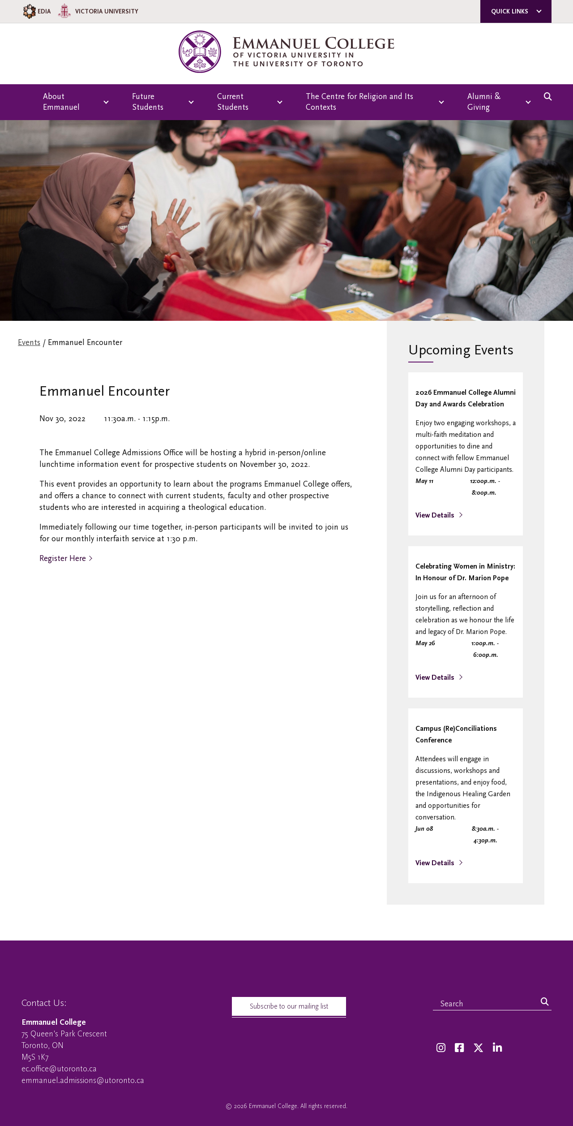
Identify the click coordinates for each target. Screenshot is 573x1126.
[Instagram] (441, 1048)
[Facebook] (459, 1048)
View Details (435, 515)
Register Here (62, 558)
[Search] (545, 1002)
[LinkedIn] (497, 1048)
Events (29, 342)
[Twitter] (478, 1048)
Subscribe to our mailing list (289, 1006)
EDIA (36, 11)
